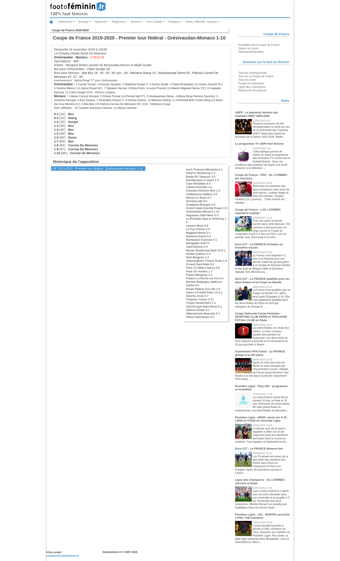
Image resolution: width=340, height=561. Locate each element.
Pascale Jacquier (110, 84)
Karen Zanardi (208, 84)
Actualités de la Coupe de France (259, 44)
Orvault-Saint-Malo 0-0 (200, 264)
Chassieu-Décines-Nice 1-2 (203, 190)
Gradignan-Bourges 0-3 (200, 204)
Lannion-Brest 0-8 (197, 225)
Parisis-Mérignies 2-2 (199, 274)
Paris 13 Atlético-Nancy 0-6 (203, 267)
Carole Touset (87, 84)
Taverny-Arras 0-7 (197, 296)
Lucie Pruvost (157, 88)
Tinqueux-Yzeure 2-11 (200, 299)
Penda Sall (133, 96)
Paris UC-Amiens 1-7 (199, 271)
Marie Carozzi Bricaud (85, 96)
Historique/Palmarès (251, 51)
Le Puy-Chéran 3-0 (198, 229)
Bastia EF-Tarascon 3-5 (200, 176)
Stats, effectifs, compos (202, 21)
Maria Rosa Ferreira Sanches (196, 96)
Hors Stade (154, 21)
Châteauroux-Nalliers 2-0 (201, 194)
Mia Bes (87, 73)
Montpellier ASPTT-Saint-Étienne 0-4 (198, 245)
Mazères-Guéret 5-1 (198, 236)
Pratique (174, 21)
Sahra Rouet (82, 80)
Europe (83, 21)
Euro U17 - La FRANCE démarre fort (259, 448)
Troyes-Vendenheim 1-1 (201, 302)
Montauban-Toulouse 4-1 (201, 239)
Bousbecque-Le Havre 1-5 (202, 180)
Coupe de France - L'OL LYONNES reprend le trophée (258, 211)
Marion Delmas (127, 108)
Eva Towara (87, 100)
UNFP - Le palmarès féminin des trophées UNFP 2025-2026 (256, 114)
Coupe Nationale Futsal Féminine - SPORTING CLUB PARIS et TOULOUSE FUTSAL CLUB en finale (261, 317)
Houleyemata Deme (171, 73)
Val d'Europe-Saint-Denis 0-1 (204, 306)
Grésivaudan (63, 57)
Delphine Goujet (135, 84)
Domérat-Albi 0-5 (196, 201)
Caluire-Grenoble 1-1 (199, 187)
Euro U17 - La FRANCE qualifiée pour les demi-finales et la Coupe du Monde (262, 280)
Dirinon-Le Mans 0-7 (198, 197)
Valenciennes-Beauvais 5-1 (203, 313)
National (100, 21)
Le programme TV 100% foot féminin (259, 143)
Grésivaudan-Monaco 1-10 (202, 211)
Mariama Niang (140, 73)
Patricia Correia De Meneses (118, 104)
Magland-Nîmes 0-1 (198, 232)
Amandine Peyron (110, 100)
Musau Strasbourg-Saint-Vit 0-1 (205, 250)
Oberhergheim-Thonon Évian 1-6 (206, 260)
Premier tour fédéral (89, 168)
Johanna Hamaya (65, 100)
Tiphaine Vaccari (116, 88)
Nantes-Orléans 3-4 (198, 253)
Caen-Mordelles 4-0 (198, 183)
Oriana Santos (137, 100)
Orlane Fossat (111, 96)
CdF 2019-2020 (62, 168)
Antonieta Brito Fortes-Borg (193, 100)
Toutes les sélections (251, 83)
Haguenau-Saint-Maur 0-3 (202, 215)
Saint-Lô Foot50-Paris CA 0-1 (204, 292)
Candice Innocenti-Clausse (95, 108)
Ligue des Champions (251, 86)
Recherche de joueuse (252, 90)
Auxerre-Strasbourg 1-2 (200, 173)
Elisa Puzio (138, 88)
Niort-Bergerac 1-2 (197, 257)
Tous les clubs (247, 79)
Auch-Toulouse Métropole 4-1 (204, 169)
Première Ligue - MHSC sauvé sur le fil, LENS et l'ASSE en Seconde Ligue (261, 419)
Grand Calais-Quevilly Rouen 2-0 (206, 208)
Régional (118, 21)
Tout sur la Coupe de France (256, 76)
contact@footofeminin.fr (62, 555)
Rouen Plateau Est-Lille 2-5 (203, 289)
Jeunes (135, 21)
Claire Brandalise (183, 84)
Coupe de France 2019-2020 (70, 30)
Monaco (81, 57)
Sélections (65, 21)
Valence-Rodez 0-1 (198, 310)
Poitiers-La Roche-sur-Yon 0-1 (205, 278)
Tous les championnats (252, 72)
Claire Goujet (96, 69)
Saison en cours (248, 48)
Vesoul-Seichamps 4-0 (200, 317)
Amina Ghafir (160, 84)
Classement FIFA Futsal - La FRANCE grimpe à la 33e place (260, 353)
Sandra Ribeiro (66, 88)
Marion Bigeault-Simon (186, 88)
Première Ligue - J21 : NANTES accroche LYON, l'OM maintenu (262, 516)
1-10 (140, 168)
